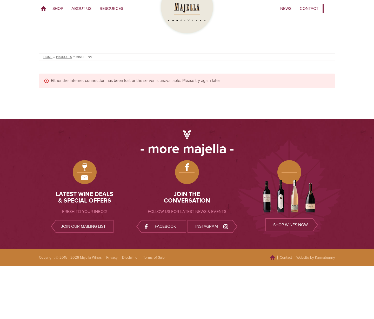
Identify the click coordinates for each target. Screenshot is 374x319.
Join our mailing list (83, 226)
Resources (111, 8)
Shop (57, 8)
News (285, 8)
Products (64, 57)
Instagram (212, 226)
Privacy (112, 257)
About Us (81, 8)
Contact (309, 8)
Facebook (160, 226)
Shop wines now (290, 224)
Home (43, 8)
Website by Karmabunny (315, 257)
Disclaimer (130, 257)
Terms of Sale (154, 257)
